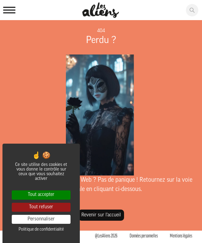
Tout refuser (41, 207)
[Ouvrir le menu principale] (9, 11)
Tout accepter (41, 194)
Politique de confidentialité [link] (41, 229)
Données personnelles (144, 236)
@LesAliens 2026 (106, 236)
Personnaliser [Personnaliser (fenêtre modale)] (41, 219)
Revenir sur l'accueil (101, 215)
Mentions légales (181, 236)
